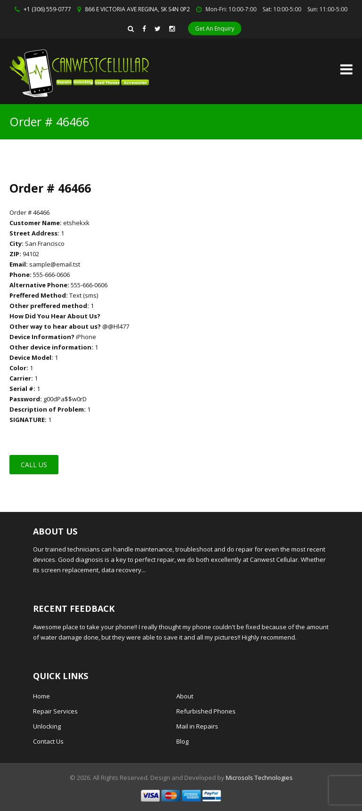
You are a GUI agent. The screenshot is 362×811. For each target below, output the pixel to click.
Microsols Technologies (259, 777)
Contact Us (48, 741)
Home (41, 696)
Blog (182, 741)
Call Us (34, 464)
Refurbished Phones (206, 711)
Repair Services (55, 711)
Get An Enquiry (214, 28)
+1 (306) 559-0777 (47, 9)
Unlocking (47, 726)
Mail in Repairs (197, 726)
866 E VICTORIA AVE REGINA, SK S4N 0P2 (137, 9)
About (184, 696)
